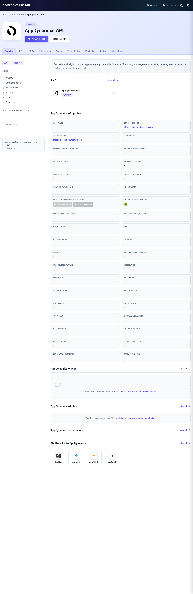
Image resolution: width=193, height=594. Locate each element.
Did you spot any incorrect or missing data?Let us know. (21, 145)
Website (7, 78)
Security (7, 92)
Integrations (45, 51)
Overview (9, 51)
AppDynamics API (35, 14)
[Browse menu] (152, 5)
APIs (13, 14)
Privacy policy (10, 102)
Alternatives (117, 51)
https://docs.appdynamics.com (138, 127)
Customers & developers (16, 110)
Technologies (73, 51)
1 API (54, 80)
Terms (7, 97)
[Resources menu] (170, 5)
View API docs (36, 39)
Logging (18, 63)
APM (21, 14)
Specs (59, 51)
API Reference (10, 88)
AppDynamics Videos (63, 368)
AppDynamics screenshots (67, 430)
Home (5, 14)
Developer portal (11, 83)
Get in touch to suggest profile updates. (138, 392)
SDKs (31, 51)
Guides (102, 51)
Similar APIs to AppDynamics (68, 443)
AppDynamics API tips (64, 406)
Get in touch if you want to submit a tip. (137, 418)
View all (113, 80)
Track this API (59, 39)
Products (89, 51)
